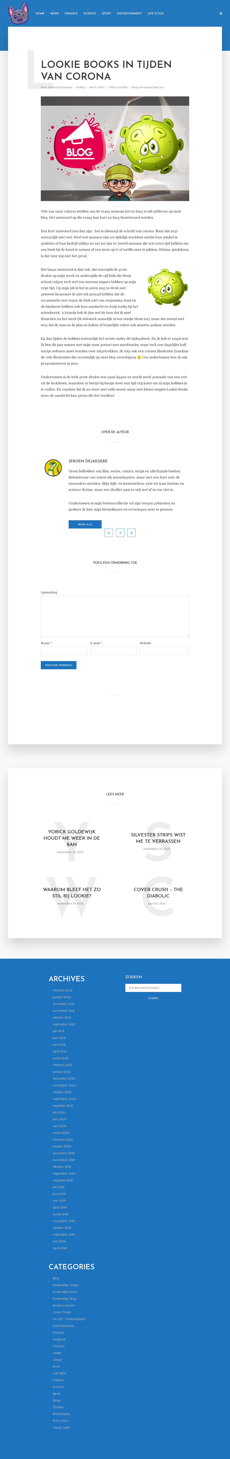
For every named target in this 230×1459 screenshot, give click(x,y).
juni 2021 (59, 1037)
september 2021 (64, 1024)
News (54, 13)
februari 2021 (62, 1065)
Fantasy (58, 1332)
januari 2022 (62, 997)
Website (145, 643)
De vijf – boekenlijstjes (69, 1319)
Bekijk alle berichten (85, 526)
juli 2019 (59, 1187)
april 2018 (60, 1248)
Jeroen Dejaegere (60, 87)
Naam (46, 643)
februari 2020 (63, 1139)
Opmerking (49, 592)
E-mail (96, 643)
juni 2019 (59, 1193)
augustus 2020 (63, 1105)
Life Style (156, 13)
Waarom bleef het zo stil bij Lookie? (72, 893)
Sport (106, 13)
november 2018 (64, 1221)
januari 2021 (61, 1071)
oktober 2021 (62, 1017)
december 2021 (63, 1004)
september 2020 (64, 1099)
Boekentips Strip (64, 1298)
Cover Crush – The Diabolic (158, 893)
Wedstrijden (61, 1414)
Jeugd (57, 1359)
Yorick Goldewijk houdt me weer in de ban (71, 838)
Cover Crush (62, 1312)
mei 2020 (60, 1126)
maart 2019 (61, 1214)
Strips (57, 1400)
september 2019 (64, 1173)
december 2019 (64, 1153)
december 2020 (64, 1078)
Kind (56, 1366)
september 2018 (64, 1234)
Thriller (58, 1407)
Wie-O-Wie (61, 1420)
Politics (58, 1380)
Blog (82, 87)
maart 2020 (61, 1132)
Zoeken (153, 998)
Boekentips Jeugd (66, 1285)
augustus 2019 (63, 1180)
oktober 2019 (62, 1166)
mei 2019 (59, 1200)
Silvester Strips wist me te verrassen (158, 838)
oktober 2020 (62, 1092)
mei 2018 (59, 1241)
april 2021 (60, 1051)
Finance (71, 13)
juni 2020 (60, 1119)
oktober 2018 (62, 1227)
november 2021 (64, 1010)
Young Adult (61, 1427)
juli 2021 (58, 1031)
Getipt (57, 1353)
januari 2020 (62, 1146)
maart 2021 (60, 1058)
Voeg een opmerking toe (147, 87)
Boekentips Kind (65, 1292)
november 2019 (64, 1160)
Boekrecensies (63, 1305)
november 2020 (64, 1085)
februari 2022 (62, 990)
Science (89, 13)
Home (40, 13)
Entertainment (129, 13)
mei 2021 (59, 1044)
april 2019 (60, 1207)
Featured (59, 1339)
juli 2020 (59, 1112)
